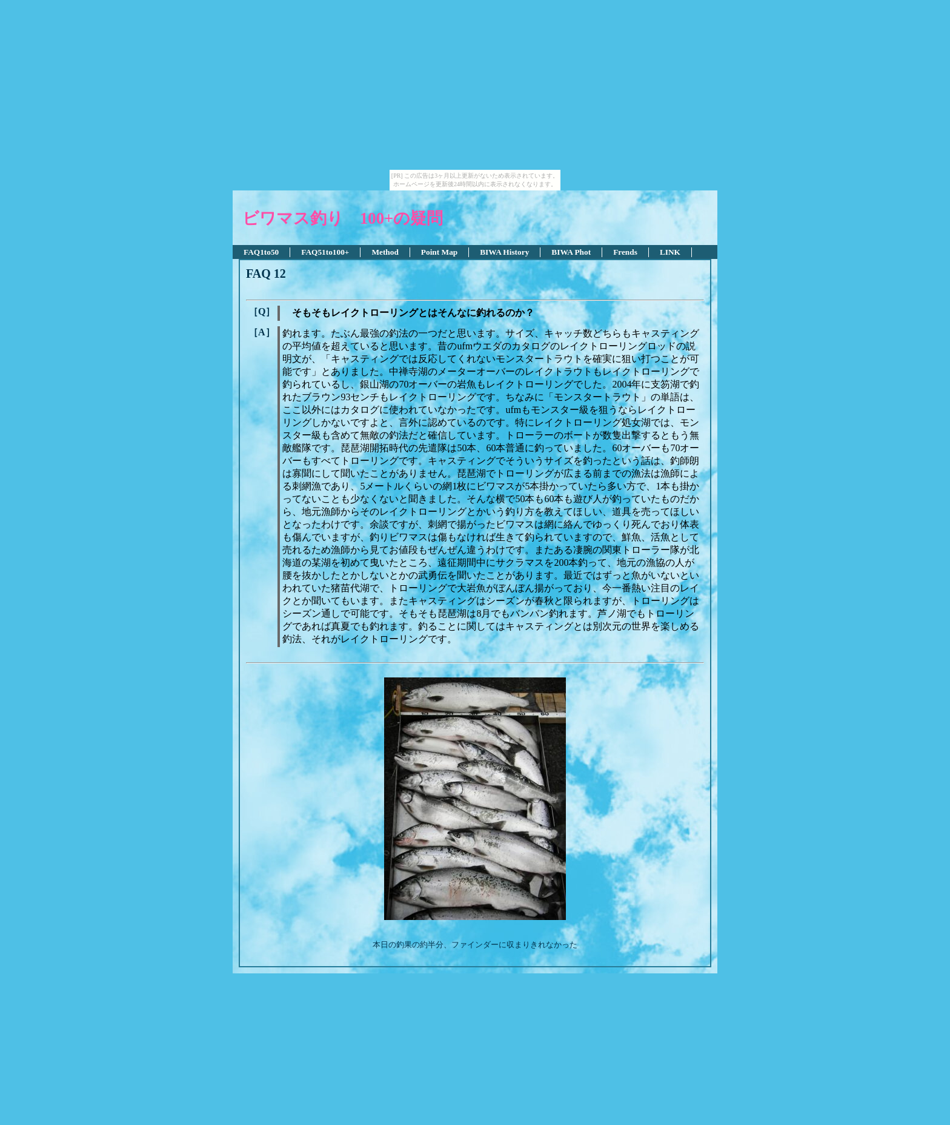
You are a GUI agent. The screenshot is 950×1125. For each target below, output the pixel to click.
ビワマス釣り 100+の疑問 (342, 218)
